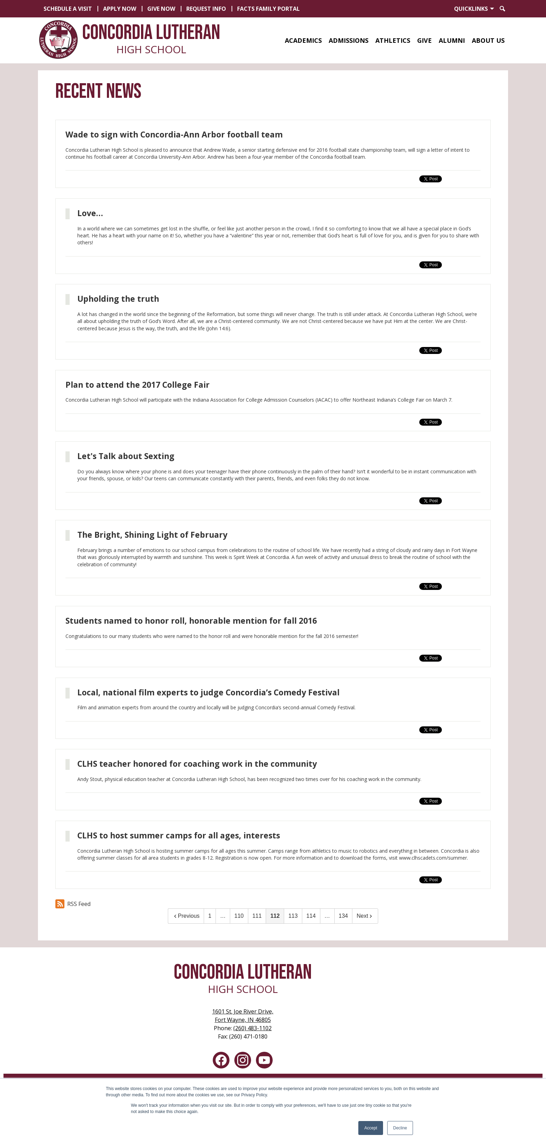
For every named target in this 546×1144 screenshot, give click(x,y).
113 (293, 916)
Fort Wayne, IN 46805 (242, 1015)
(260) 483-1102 (252, 1028)
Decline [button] (400, 1128)
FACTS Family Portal (268, 9)
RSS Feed (73, 903)
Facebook (221, 1061)
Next (365, 916)
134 (343, 916)
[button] (303, 40)
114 (311, 916)
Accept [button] (370, 1128)
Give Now (161, 9)
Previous (186, 916)
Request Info (206, 9)
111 (257, 916)
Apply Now (119, 9)
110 (239, 916)
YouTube (264, 1061)
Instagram (242, 1061)
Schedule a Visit (68, 9)
